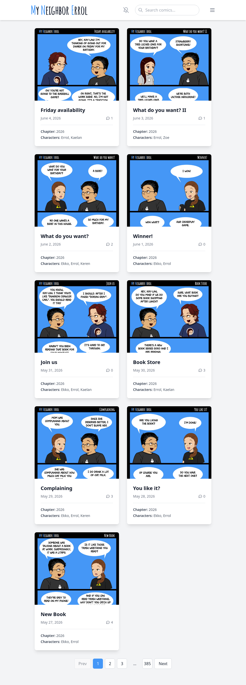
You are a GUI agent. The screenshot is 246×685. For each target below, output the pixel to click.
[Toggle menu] (212, 10)
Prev (83, 663)
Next (163, 663)
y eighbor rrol (59, 10)
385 (147, 663)
